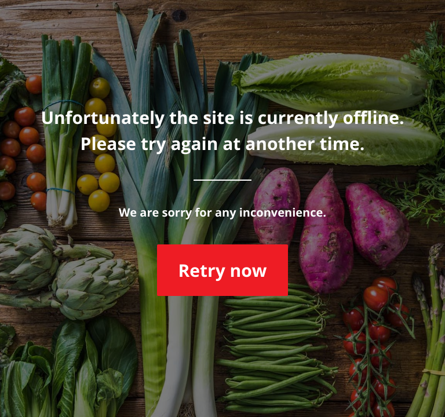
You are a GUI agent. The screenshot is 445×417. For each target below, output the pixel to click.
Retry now (222, 270)
